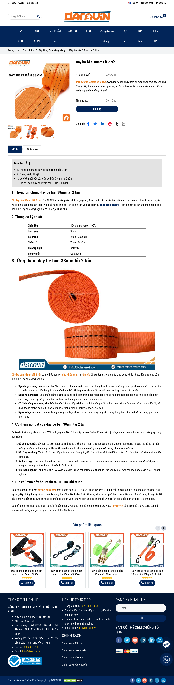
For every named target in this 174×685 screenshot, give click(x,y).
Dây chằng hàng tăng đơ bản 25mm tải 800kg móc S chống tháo (147, 573)
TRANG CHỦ (20, 36)
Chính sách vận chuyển (74, 664)
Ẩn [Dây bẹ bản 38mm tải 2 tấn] (27, 163)
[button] (134, 3)
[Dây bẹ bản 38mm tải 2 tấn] (87, 16)
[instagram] (143, 640)
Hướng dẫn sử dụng (106, 36)
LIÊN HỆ (155, 36)
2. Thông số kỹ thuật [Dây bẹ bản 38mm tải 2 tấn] (28, 174)
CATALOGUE (73, 31)
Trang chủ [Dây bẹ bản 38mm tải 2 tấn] (13, 50)
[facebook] (119, 640)
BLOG (88, 31)
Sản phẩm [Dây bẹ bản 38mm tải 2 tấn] (28, 50)
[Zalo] (125, 124)
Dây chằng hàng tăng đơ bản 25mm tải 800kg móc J (107, 572)
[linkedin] (151, 640)
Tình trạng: (82, 100)
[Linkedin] (102, 124)
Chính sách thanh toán (74, 650)
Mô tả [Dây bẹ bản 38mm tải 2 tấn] (15, 149)
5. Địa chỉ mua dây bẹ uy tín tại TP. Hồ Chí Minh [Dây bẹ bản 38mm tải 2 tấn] (43, 183)
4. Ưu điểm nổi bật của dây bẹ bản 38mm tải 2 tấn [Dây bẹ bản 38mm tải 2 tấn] (44, 178)
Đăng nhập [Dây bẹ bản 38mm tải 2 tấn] (146, 3)
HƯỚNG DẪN (140, 36)
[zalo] (163, 680)
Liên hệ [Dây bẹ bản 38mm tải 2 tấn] (97, 109)
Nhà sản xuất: (84, 74)
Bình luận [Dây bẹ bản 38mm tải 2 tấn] (32, 149)
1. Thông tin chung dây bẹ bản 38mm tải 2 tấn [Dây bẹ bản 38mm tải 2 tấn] (42, 170)
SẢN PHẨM (55, 36)
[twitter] (127, 640)
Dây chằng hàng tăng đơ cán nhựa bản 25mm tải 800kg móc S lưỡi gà (66, 573)
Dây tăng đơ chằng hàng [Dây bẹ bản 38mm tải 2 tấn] (51, 50)
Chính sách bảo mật (73, 657)
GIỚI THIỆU (37, 36)
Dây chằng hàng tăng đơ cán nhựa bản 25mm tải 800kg (26, 572)
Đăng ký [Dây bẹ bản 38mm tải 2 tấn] (161, 3)
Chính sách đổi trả (72, 643)
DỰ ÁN (125, 36)
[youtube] (135, 640)
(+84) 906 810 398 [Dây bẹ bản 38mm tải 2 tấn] (28, 3)
